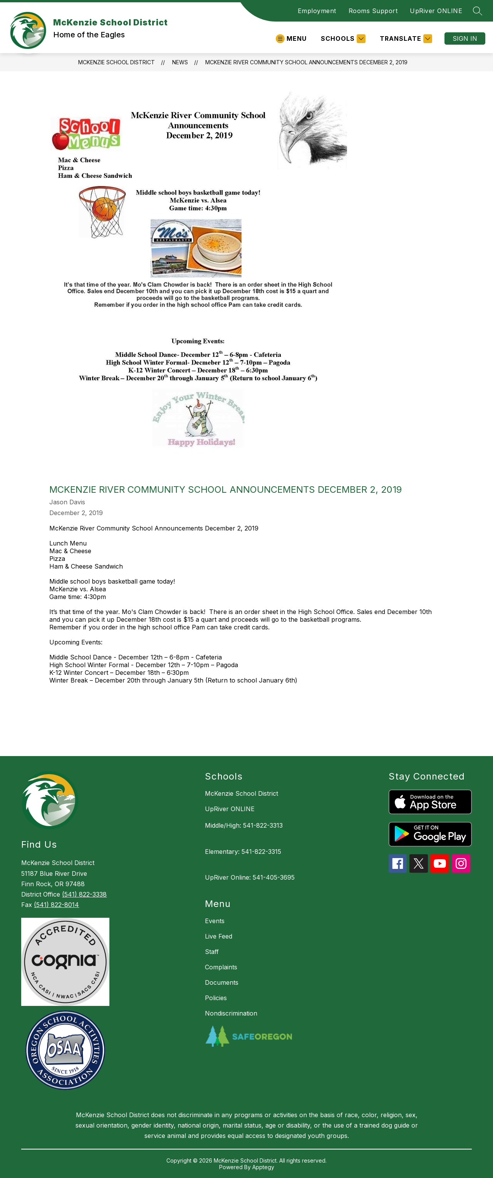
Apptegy (263, 1167)
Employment (317, 11)
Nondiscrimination (231, 1013)
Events (215, 921)
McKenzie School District (116, 62)
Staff (212, 951)
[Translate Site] (405, 39)
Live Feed (218, 936)
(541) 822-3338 (84, 894)
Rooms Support (373, 11)
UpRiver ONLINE (436, 11)
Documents (221, 982)
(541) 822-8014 (56, 905)
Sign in (465, 38)
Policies (216, 998)
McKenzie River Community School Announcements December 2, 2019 (306, 62)
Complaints (221, 967)
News (180, 62)
